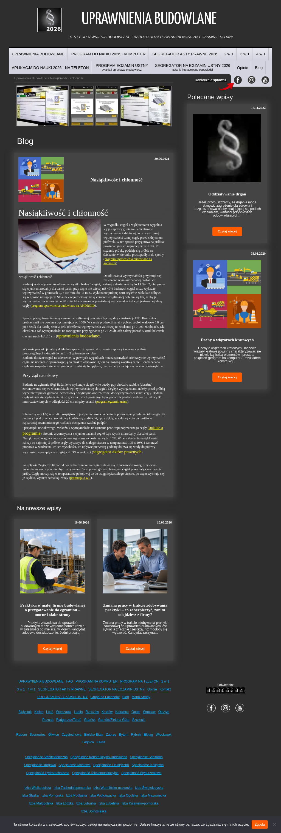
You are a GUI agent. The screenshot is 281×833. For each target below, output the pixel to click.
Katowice (122, 712)
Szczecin (138, 720)
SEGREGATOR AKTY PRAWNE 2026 (184, 54)
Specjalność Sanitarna (146, 757)
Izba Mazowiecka (153, 795)
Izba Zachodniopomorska (72, 788)
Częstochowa (72, 735)
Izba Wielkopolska (37, 788)
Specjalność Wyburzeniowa (141, 773)
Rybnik (136, 735)
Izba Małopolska (41, 803)
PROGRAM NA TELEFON (139, 681)
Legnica (88, 742)
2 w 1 (228, 54)
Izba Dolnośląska (93, 811)
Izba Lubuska (86, 803)
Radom (21, 735)
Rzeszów (92, 712)
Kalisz (101, 742)
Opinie (242, 68)
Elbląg (148, 735)
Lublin (78, 712)
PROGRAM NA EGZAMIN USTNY (62, 697)
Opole (135, 712)
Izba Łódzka (65, 803)
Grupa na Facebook (105, 697)
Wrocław (149, 712)
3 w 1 (244, 54)
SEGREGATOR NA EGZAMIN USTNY (116, 689)
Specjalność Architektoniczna (46, 757)
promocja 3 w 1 (80, 478)
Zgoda (259, 824)
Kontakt (165, 689)
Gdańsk (89, 720)
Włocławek (163, 735)
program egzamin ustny (111, 401)
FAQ (69, 681)
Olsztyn (163, 712)
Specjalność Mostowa (75, 765)
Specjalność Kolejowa (148, 765)
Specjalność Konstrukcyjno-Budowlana (99, 757)
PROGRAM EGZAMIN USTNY (122, 67)
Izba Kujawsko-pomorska (140, 803)
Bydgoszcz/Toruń (68, 720)
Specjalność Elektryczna (111, 765)
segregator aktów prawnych (117, 452)
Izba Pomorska (52, 795)
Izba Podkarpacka (103, 795)
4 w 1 (260, 54)
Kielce (38, 712)
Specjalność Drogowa (40, 765)
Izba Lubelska (109, 803)
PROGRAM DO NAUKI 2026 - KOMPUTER (108, 54)
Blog (259, 68)
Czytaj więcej (52, 648)
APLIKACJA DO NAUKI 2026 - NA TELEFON (50, 68)
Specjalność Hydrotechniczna (47, 773)
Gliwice (53, 735)
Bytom (123, 735)
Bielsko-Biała (93, 735)
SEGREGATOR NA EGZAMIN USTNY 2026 (192, 67)
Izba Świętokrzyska (149, 788)
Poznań (48, 720)
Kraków (107, 712)
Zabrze (111, 735)
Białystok (25, 712)
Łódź (49, 712)
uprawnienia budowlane (78, 336)
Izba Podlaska (76, 795)
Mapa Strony (141, 697)
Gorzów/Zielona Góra (114, 720)
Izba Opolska (128, 795)
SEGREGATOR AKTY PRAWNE (62, 689)
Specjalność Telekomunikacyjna (95, 773)
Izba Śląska (30, 795)
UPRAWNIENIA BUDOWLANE (38, 54)
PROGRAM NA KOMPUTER (97, 681)
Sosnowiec (38, 735)
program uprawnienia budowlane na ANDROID (63, 306)
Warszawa (63, 712)
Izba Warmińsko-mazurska (113, 788)
